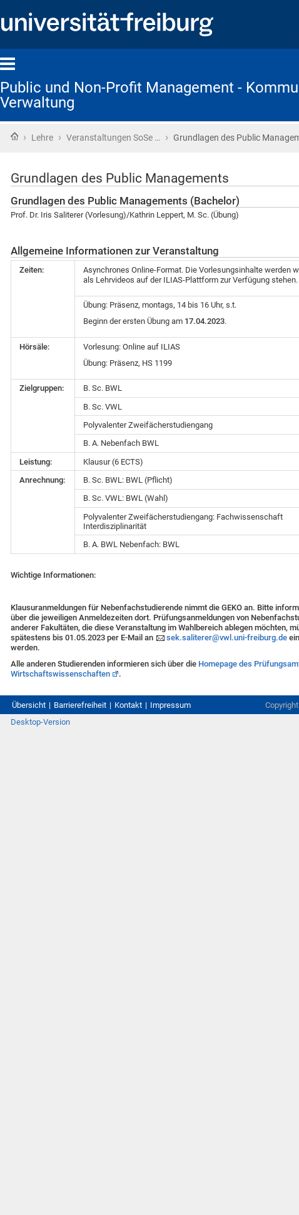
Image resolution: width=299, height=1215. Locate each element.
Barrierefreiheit (80, 705)
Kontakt (128, 705)
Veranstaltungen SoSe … (113, 138)
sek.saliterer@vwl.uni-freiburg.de (226, 637)
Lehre (42, 138)
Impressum (170, 705)
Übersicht (29, 705)
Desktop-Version (40, 722)
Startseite (14, 136)
